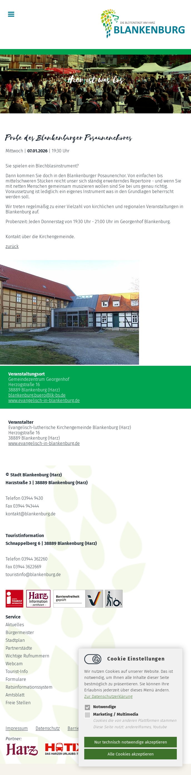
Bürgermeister (20, 632)
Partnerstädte (19, 648)
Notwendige (100, 706)
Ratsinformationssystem (29, 687)
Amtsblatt (15, 695)
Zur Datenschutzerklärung (108, 696)
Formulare (16, 679)
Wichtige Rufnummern (27, 656)
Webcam (14, 663)
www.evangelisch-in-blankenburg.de (44, 400)
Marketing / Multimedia (111, 714)
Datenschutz (48, 728)
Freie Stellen (18, 702)
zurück (12, 246)
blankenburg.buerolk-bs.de (37, 395)
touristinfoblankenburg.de (33, 574)
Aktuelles (15, 624)
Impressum (17, 728)
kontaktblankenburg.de (31, 513)
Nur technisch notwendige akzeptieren (130, 742)
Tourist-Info (17, 671)
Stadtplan (15, 640)
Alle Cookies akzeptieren (131, 754)
